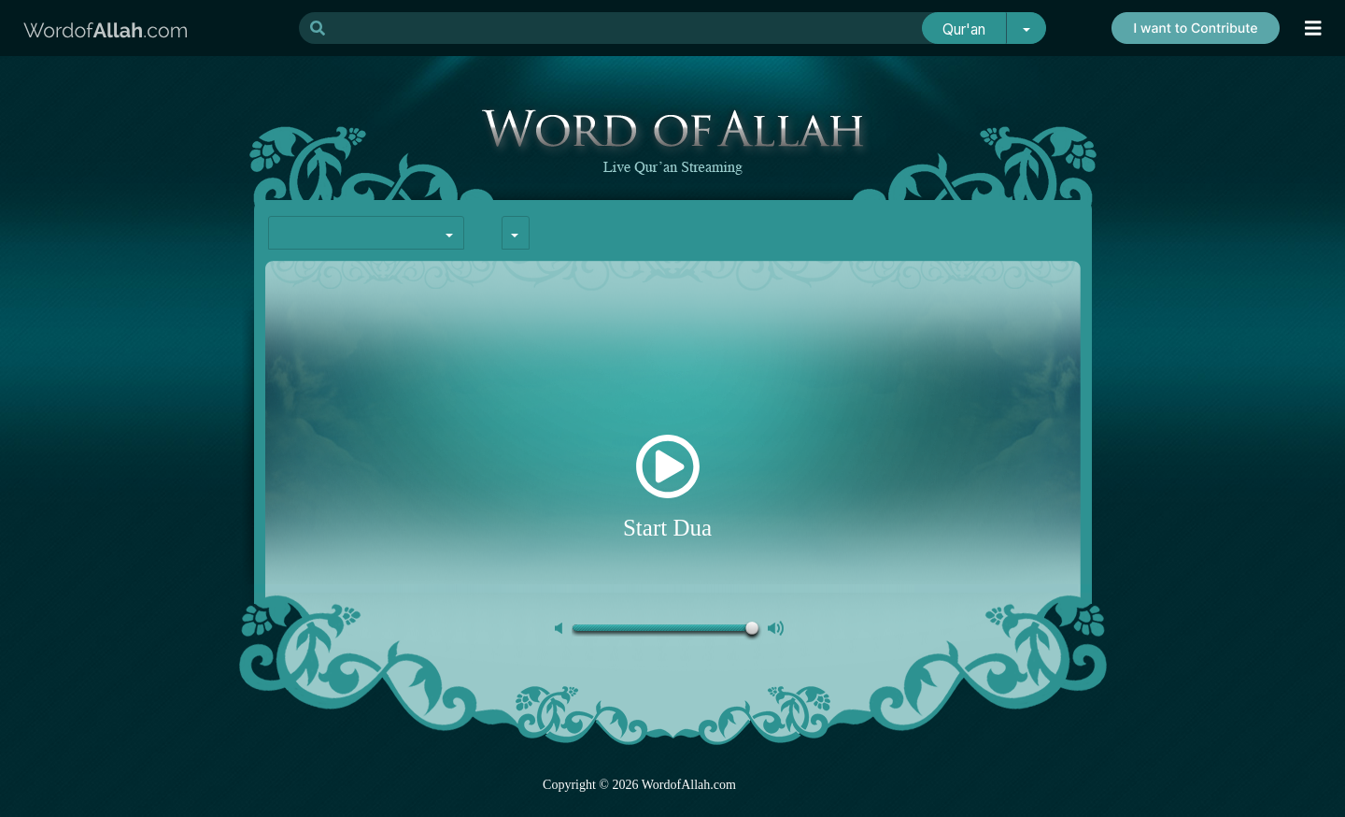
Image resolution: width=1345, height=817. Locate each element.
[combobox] (366, 233)
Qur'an (963, 29)
